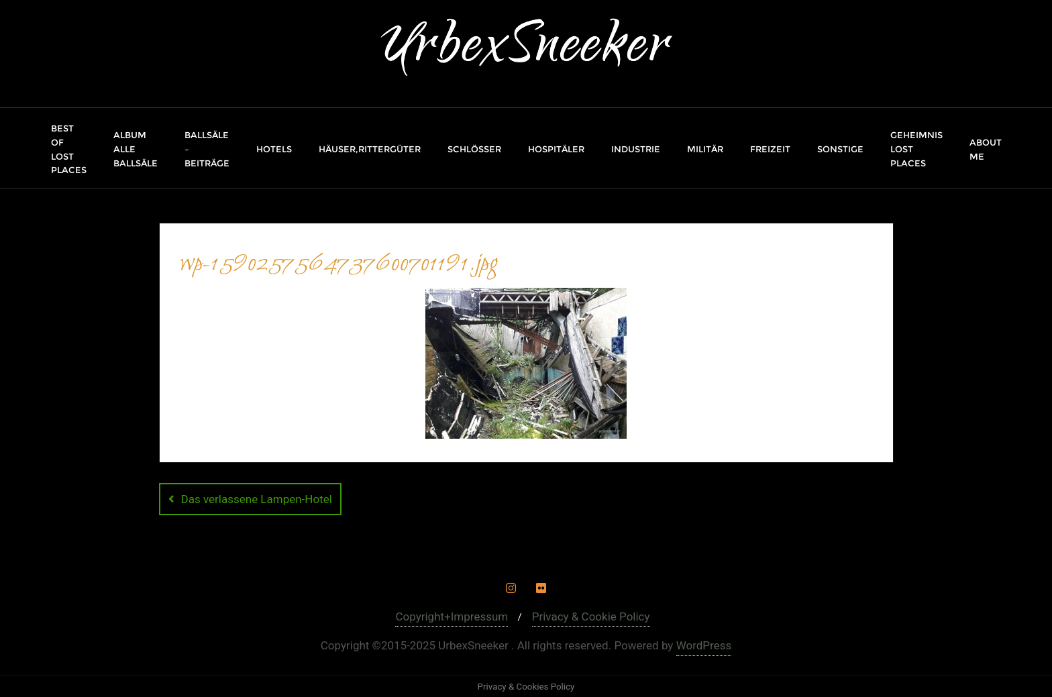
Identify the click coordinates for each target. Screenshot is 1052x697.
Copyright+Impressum (451, 616)
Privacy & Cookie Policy (591, 616)
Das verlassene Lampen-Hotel (256, 499)
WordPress (704, 645)
